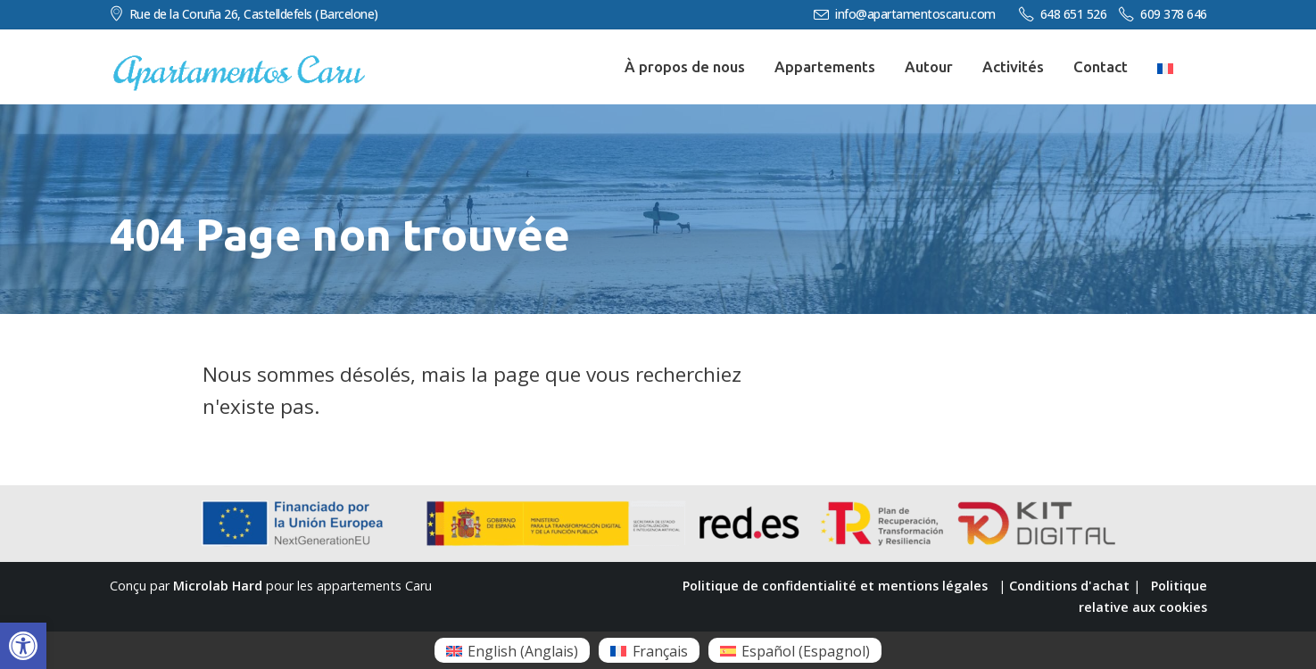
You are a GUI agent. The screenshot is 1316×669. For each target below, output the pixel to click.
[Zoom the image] (239, 63)
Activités (1013, 66)
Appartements (824, 66)
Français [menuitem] (660, 651)
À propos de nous (685, 66)
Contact (1100, 66)
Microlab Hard (217, 585)
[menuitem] (512, 650)
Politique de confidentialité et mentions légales (835, 585)
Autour (929, 66)
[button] (23, 646)
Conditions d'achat (1069, 585)
